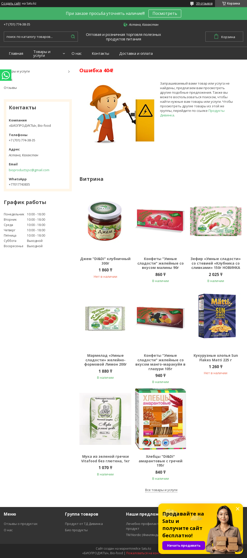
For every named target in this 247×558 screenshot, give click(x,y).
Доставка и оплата (136, 53)
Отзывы (10, 87)
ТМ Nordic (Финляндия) (144, 534)
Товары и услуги (41, 53)
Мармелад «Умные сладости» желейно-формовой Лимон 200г (105, 360)
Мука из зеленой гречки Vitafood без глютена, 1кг (105, 458)
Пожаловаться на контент (145, 553)
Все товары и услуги (161, 490)
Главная (16, 53)
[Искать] (73, 37)
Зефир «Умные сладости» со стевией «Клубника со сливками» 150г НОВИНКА (216, 263)
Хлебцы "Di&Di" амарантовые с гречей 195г (160, 461)
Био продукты (76, 530)
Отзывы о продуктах (21, 523)
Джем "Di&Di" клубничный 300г (105, 261)
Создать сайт (11, 3)
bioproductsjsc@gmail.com (29, 170)
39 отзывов (204, 3)
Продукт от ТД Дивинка (84, 523)
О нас (77, 53)
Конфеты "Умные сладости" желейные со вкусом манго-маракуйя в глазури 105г (160, 362)
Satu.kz (146, 548)
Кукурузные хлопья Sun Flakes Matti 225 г (216, 357)
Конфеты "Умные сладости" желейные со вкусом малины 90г (160, 263)
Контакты (100, 53)
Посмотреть (164, 13)
